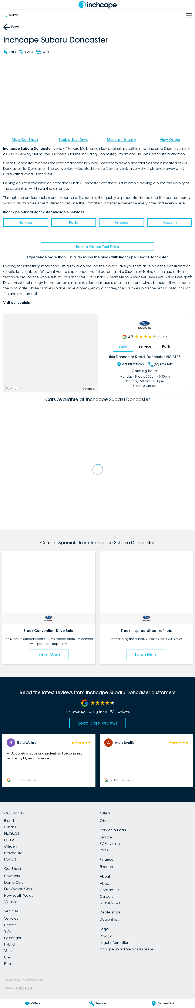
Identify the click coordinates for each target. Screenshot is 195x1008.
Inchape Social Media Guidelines (127, 949)
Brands (9, 820)
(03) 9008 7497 (160, 364)
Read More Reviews (97, 723)
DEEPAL (10, 840)
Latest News (110, 903)
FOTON (10, 859)
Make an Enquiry (121, 139)
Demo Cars (13, 882)
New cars (12, 876)
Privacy (106, 936)
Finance (121, 222)
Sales (123, 346)
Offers (105, 820)
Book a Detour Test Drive (97, 247)
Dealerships (109, 919)
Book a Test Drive (73, 139)
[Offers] (32, 1003)
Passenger (12, 938)
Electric (10, 925)
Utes (7, 957)
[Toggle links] (17, 988)
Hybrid (9, 944)
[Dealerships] (162, 1003)
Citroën (10, 846)
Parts (73, 222)
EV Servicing (110, 843)
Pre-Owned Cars (18, 889)
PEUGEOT (12, 833)
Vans (8, 951)
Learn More (48, 654)
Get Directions (130, 364)
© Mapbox (89, 389)
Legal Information (114, 942)
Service (25, 222)
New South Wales (18, 895)
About (105, 883)
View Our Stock (25, 139)
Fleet (8, 963)
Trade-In (169, 222)
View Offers (170, 139)
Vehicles (11, 918)
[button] (48, 760)
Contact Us (109, 890)
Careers (106, 896)
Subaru (10, 827)
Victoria (10, 902)
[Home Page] (97, 5)
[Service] (97, 1003)
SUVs (7, 931)
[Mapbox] (15, 387)
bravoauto (13, 853)
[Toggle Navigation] (189, 15)
